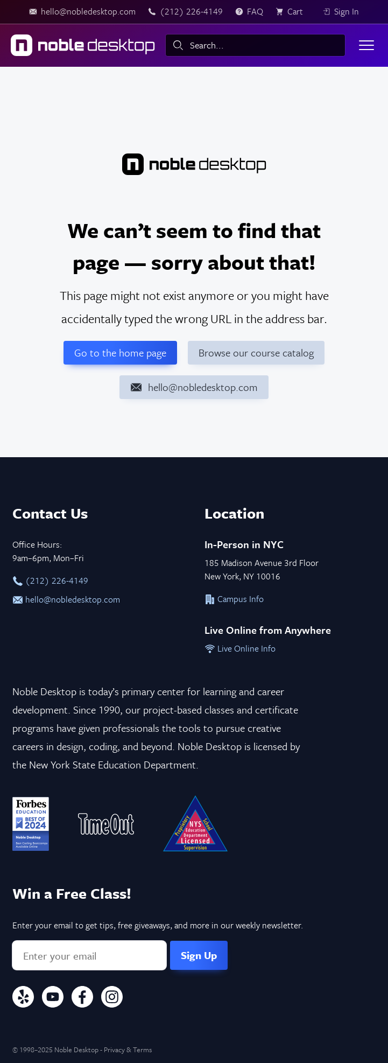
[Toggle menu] (366, 45)
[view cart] (292, 12)
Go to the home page (120, 352)
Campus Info (234, 598)
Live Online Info (240, 648)
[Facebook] (82, 998)
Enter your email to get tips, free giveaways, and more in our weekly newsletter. (157, 925)
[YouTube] (53, 998)
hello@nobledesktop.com (66, 599)
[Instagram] (112, 998)
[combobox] (255, 45)
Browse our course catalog (256, 352)
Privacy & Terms (128, 1049)
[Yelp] (23, 998)
